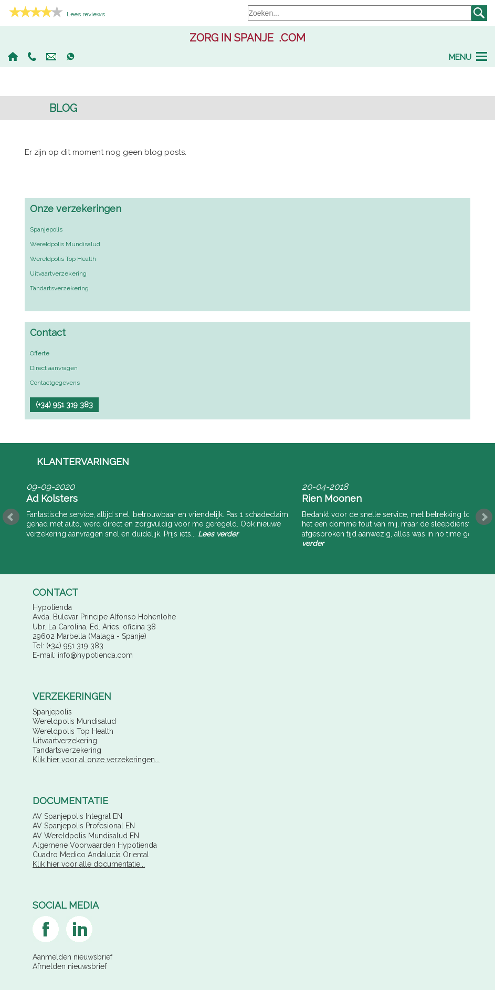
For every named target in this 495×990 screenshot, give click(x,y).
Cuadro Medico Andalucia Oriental (91, 854)
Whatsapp (70, 56)
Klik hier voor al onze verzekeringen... (96, 759)
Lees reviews (86, 14)
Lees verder (218, 534)
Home (13, 56)
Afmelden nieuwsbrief (70, 966)
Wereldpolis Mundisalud (65, 244)
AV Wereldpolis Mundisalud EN (86, 835)
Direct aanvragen (54, 368)
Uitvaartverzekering (58, 273)
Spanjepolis (46, 229)
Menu (460, 56)
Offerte (39, 353)
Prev (11, 517)
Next (484, 517)
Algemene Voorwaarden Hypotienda (95, 845)
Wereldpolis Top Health (63, 258)
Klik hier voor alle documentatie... (89, 864)
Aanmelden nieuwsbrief (72, 957)
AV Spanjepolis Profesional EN (84, 826)
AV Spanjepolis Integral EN (77, 816)
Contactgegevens (55, 382)
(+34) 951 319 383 (32, 56)
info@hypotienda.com (51, 56)
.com (247, 37)
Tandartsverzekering (59, 288)
